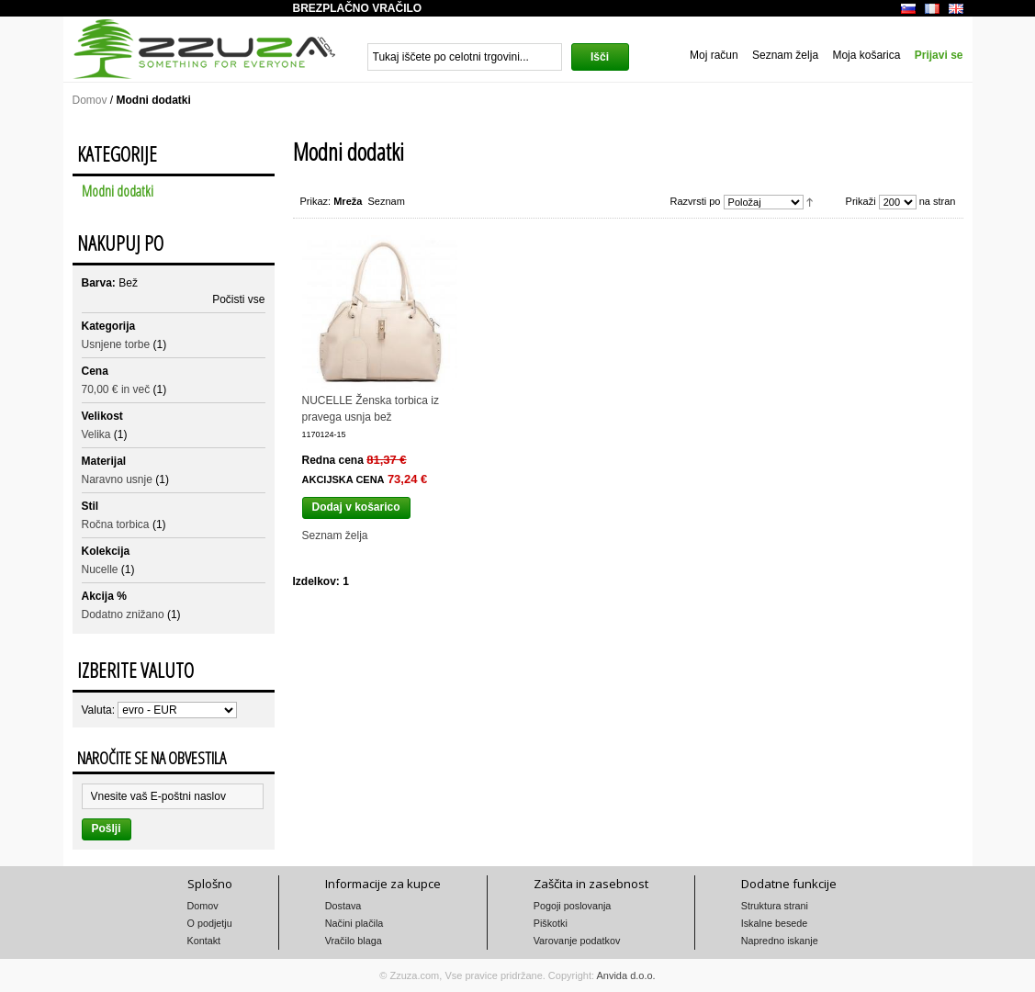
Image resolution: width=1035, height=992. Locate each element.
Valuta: (98, 710)
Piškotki (551, 923)
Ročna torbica (116, 524)
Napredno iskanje (779, 940)
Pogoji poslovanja (573, 905)
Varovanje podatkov (577, 940)
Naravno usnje (117, 479)
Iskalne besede (774, 923)
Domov (90, 100)
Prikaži (861, 201)
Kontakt (204, 940)
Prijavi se (939, 55)
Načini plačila (354, 923)
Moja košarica (866, 55)
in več (116, 389)
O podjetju (209, 923)
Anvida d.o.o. (625, 975)
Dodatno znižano (123, 614)
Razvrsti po (694, 201)
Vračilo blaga (353, 940)
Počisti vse (238, 299)
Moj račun (714, 55)
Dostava (343, 905)
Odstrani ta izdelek (258, 280)
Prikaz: (316, 201)
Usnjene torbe (116, 344)
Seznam (386, 201)
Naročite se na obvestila (151, 758)
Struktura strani (774, 905)
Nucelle (100, 569)
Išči (600, 57)
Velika (96, 434)
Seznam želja (785, 55)
